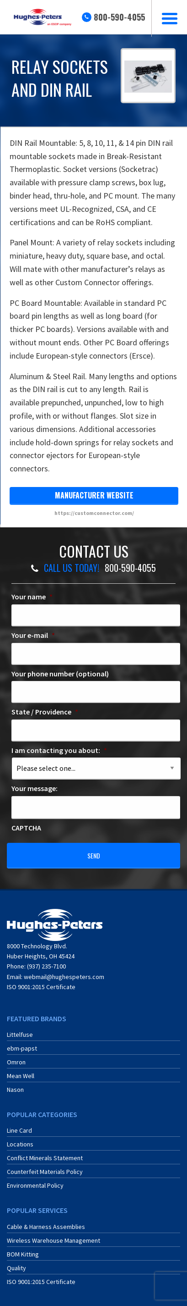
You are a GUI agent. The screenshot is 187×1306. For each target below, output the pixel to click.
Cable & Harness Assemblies (46, 1227)
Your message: (34, 788)
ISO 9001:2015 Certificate (41, 987)
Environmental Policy (35, 1185)
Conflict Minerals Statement (45, 1158)
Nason (15, 1089)
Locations (20, 1144)
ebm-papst (22, 1048)
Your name (32, 596)
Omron (16, 1062)
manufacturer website (94, 495)
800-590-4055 (119, 17)
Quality (16, 1268)
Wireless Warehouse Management (53, 1240)
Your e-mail (33, 635)
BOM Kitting (23, 1254)
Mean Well (20, 1076)
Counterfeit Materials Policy (45, 1172)
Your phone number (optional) (60, 673)
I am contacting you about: (59, 750)
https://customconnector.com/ (94, 512)
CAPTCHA (26, 827)
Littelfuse (20, 1034)
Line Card (19, 1130)
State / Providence (44, 711)
